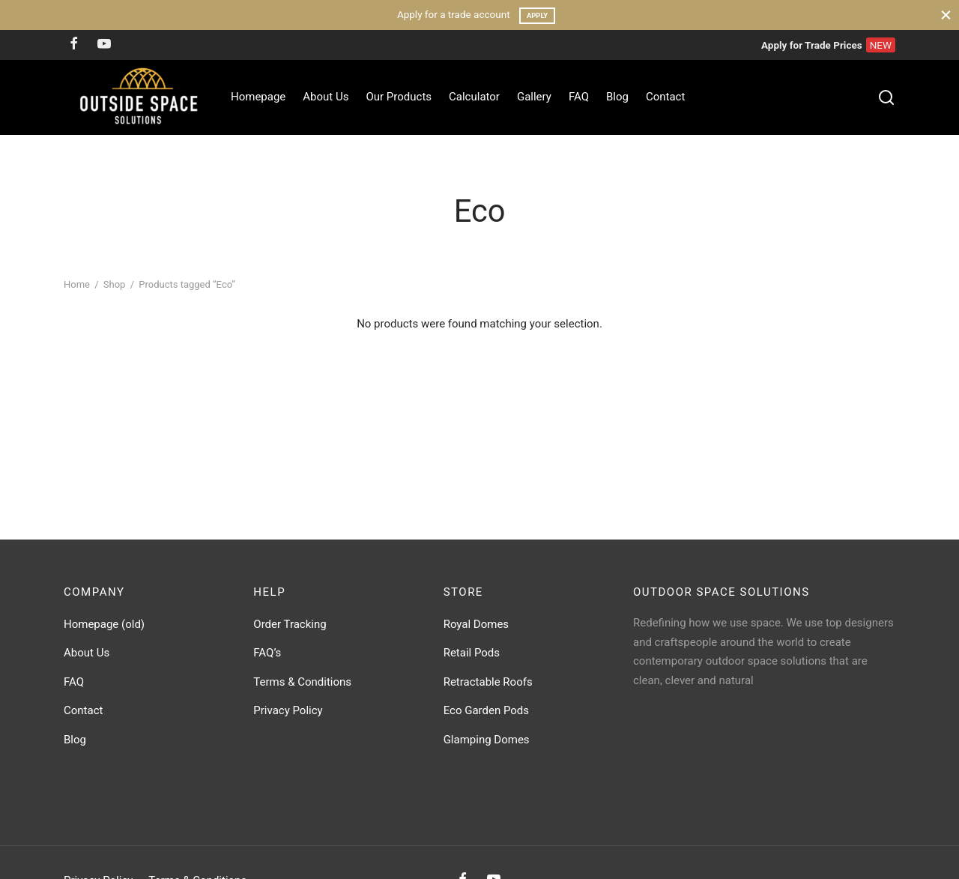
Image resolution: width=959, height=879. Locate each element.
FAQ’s (267, 652)
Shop (114, 285)
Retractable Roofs (488, 682)
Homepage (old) (104, 624)
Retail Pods (472, 652)
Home (77, 285)
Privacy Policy (287, 710)
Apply (537, 15)
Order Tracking (289, 624)
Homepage (258, 96)
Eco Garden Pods (486, 710)
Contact (665, 96)
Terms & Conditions (302, 682)
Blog (617, 96)
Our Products (399, 96)
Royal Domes (476, 624)
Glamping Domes (487, 739)
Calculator (474, 96)
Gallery (534, 96)
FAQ (579, 96)
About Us (325, 96)
